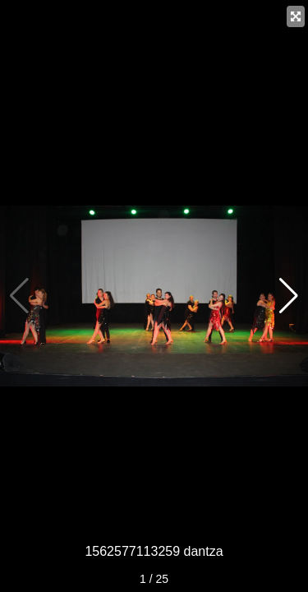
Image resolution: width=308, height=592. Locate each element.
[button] (289, 296)
